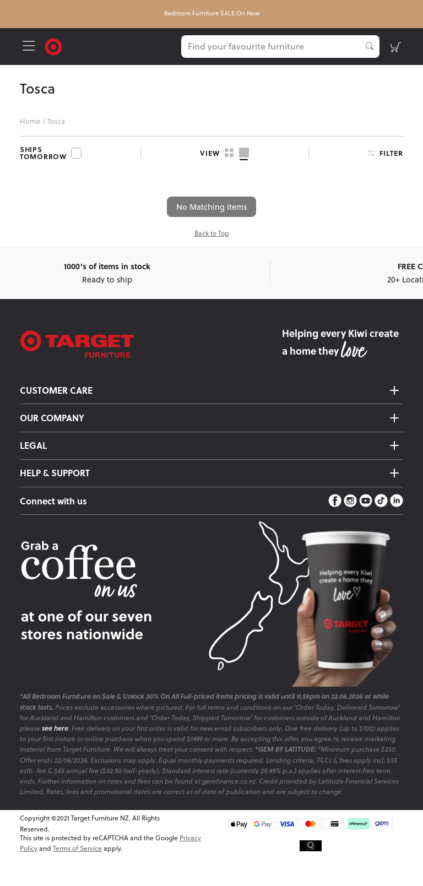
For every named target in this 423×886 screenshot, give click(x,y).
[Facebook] (334, 501)
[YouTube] (365, 501)
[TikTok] (381, 501)
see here (55, 728)
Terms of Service (77, 848)
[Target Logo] (53, 45)
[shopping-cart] (396, 46)
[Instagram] (350, 501)
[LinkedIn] (396, 501)
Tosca (56, 121)
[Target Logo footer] (151, 344)
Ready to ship (107, 272)
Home (30, 121)
